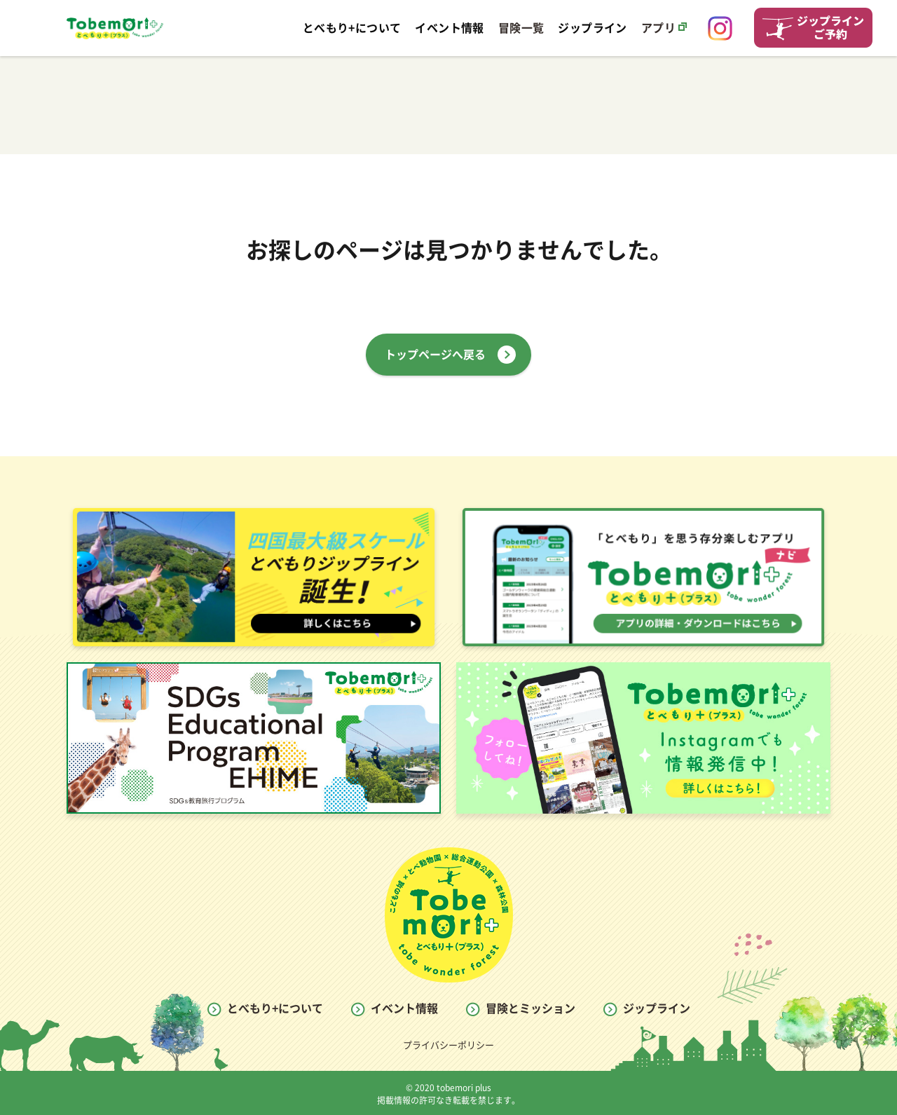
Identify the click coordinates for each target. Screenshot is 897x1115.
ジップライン (656, 1008)
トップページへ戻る (435, 354)
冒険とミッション (530, 1008)
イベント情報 (404, 1008)
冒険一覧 (521, 28)
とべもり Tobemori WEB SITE (115, 28)
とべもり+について (275, 1008)
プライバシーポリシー (448, 1045)
